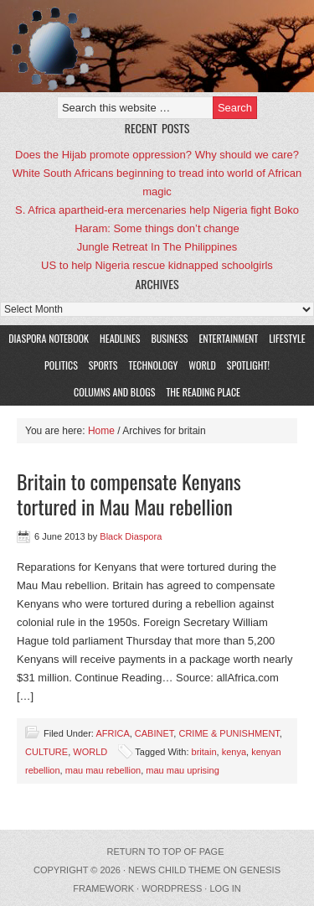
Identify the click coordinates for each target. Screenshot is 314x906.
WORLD (200, 365)
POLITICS (61, 365)
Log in (224, 888)
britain (204, 752)
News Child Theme (174, 870)
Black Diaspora (131, 536)
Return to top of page (165, 851)
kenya (234, 752)
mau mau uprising (182, 770)
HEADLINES (120, 338)
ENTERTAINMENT (228, 338)
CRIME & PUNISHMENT (228, 733)
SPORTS (103, 365)
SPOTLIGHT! (246, 365)
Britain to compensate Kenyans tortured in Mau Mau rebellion (129, 493)
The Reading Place (203, 392)
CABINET (154, 733)
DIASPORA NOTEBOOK (48, 338)
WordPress (172, 888)
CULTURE (46, 752)
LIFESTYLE (285, 338)
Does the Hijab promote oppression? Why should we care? (157, 154)
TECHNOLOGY (153, 365)
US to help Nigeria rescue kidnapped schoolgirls (157, 265)
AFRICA (112, 733)
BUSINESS (169, 338)
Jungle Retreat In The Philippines (157, 247)
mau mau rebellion (103, 770)
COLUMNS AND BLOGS (114, 392)
